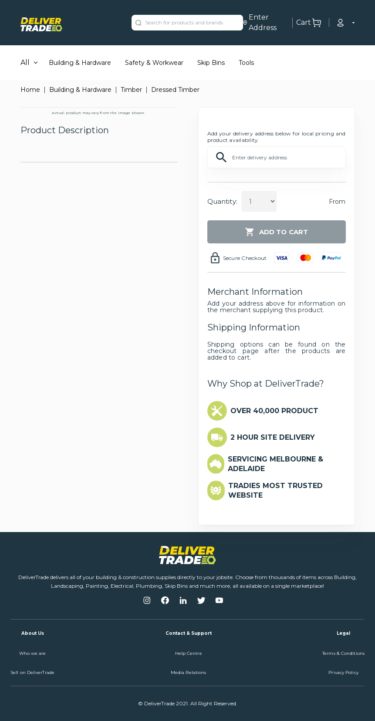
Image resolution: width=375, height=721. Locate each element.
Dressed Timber (175, 90)
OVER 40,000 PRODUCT (274, 411)
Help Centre (188, 653)
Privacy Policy (343, 672)
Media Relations (188, 672)
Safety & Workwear (154, 63)
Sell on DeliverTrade (32, 672)
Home (30, 90)
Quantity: (222, 201)
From (337, 202)
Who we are (32, 653)
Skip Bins (211, 63)
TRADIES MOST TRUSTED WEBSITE (275, 490)
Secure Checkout (245, 258)
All (25, 62)
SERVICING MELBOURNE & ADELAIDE (275, 464)
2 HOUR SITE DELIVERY (272, 437)
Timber (131, 90)
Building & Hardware (80, 63)
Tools (246, 63)
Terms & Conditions (343, 653)
